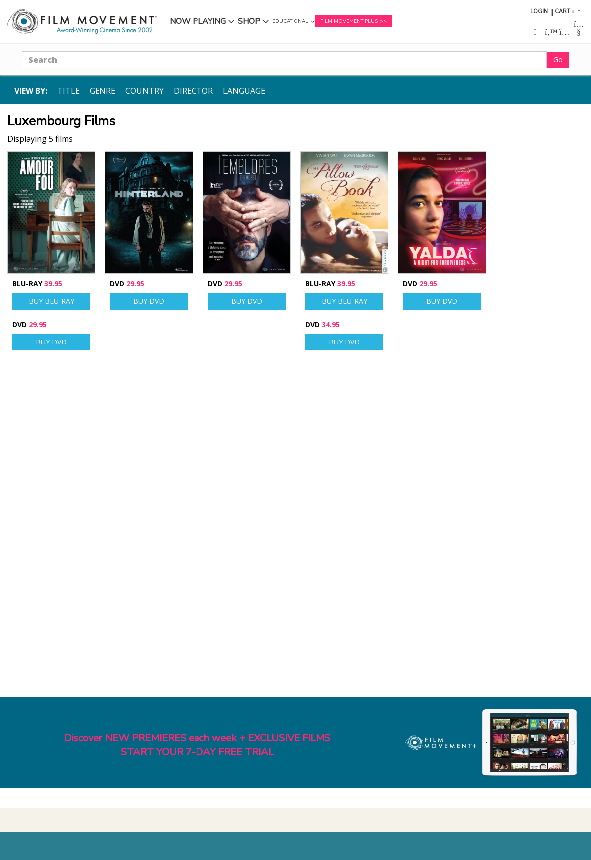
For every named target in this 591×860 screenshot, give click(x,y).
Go (558, 59)
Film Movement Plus (349, 21)
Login (539, 11)
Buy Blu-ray (51, 301)
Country (144, 91)
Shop (249, 21)
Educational (290, 21)
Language (244, 91)
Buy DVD (51, 341)
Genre (102, 91)
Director (193, 91)
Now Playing (198, 21)
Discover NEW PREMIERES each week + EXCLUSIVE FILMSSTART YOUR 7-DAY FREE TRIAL (197, 745)
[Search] (284, 59)
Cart (562, 11)
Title (68, 91)
